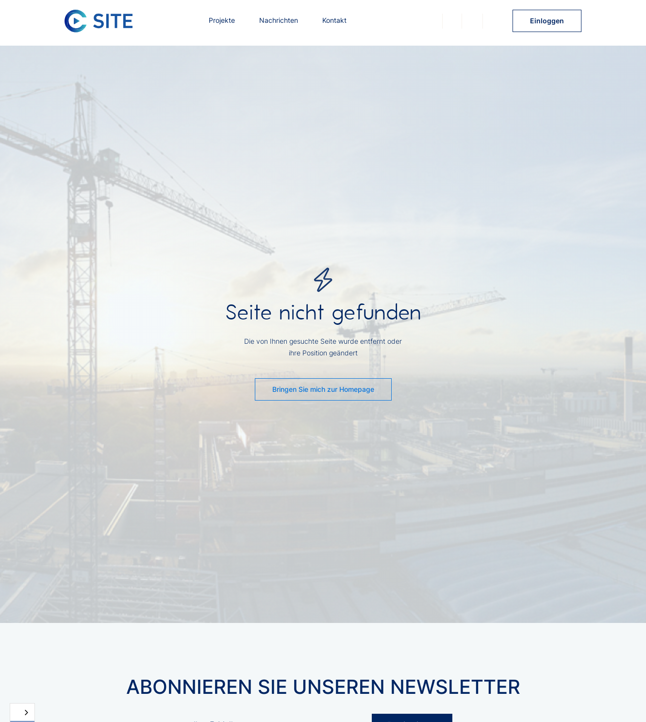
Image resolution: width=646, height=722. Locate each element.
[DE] (22, 713)
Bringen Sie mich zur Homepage (323, 389)
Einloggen (547, 21)
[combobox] (22, 712)
